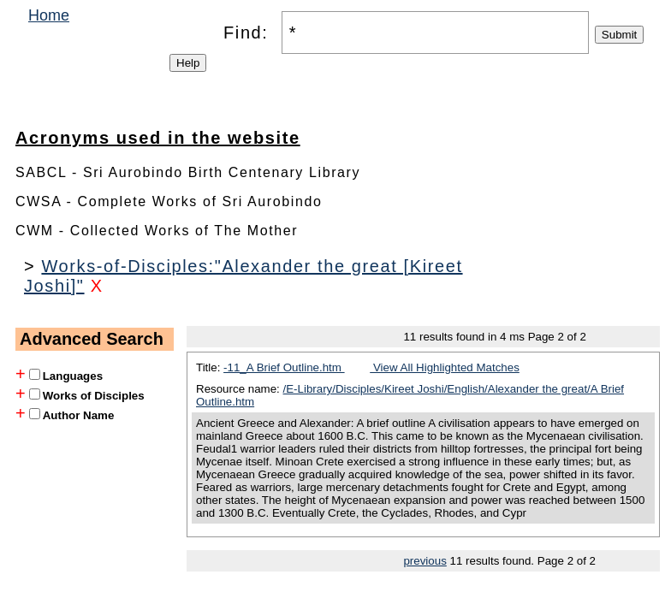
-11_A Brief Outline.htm (284, 367)
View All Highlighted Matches (445, 367)
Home (48, 15)
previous (424, 560)
